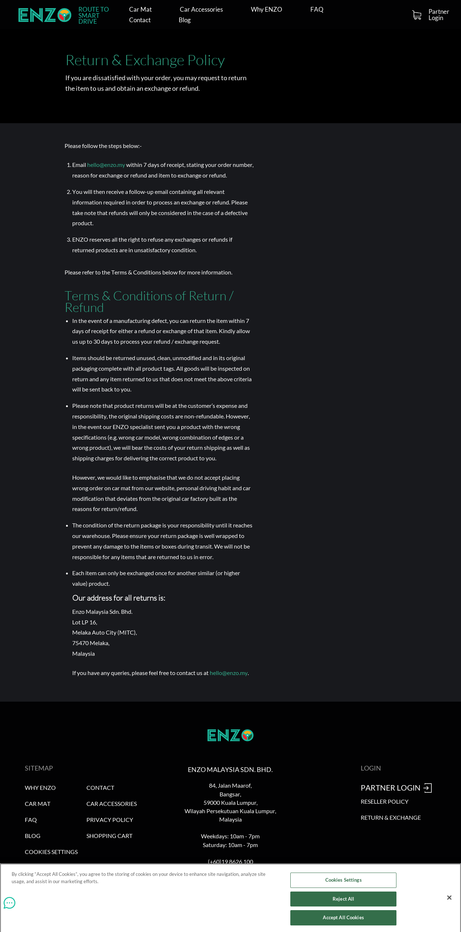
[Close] (449, 900)
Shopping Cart (109, 835)
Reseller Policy (384, 801)
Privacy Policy (109, 819)
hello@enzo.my (106, 164)
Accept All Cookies (343, 920)
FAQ (317, 10)
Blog (185, 20)
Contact (140, 20)
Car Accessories (201, 10)
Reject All (343, 901)
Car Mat (140, 10)
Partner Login (439, 15)
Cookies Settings (51, 851)
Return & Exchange (391, 817)
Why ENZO (266, 10)
